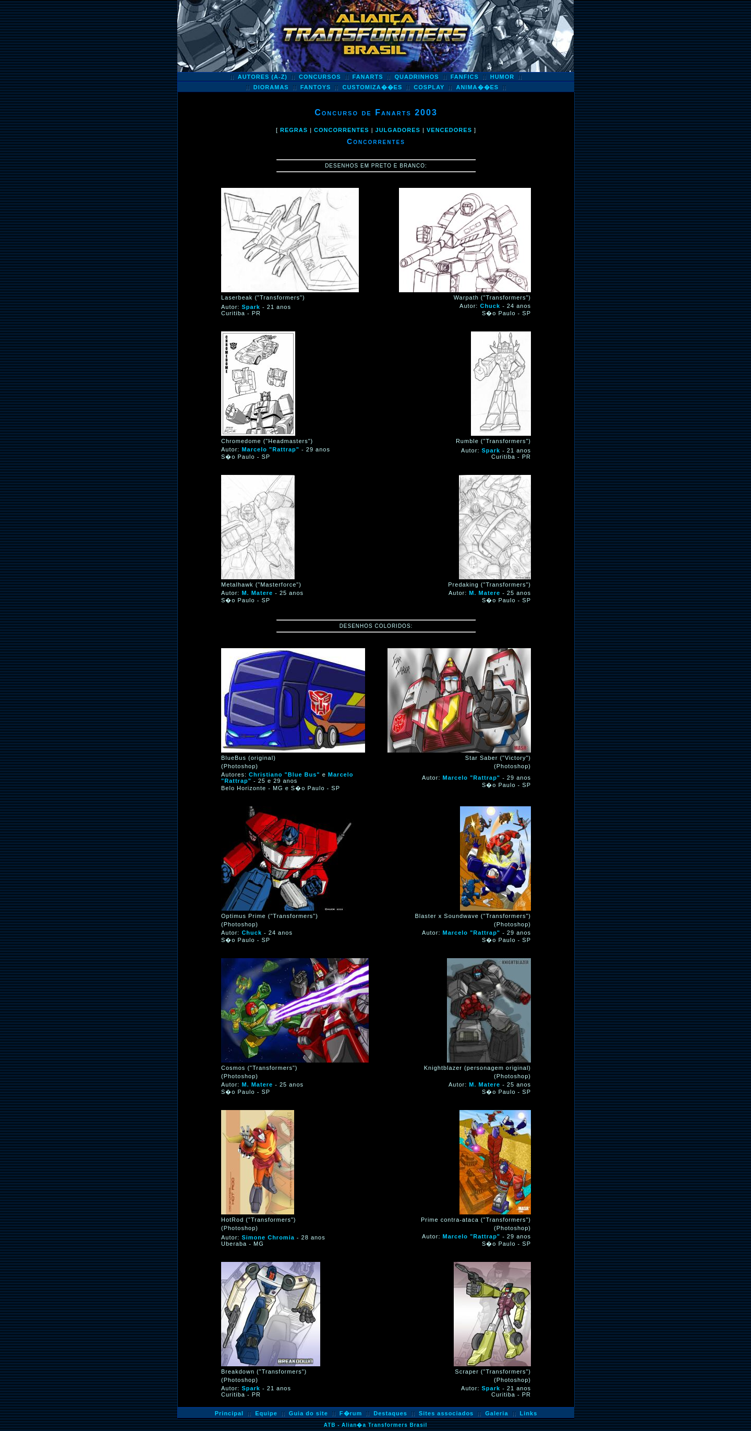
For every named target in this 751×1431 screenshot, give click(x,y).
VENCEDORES (449, 130)
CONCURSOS (320, 77)
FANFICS (465, 77)
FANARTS (368, 77)
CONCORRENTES (341, 130)
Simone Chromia (267, 1237)
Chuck (490, 306)
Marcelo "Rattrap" (270, 449)
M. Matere (257, 593)
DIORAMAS (271, 87)
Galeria (496, 1413)
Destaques (390, 1413)
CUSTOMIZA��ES (372, 87)
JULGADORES (398, 130)
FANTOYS (315, 87)
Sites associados (446, 1413)
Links (529, 1413)
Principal (229, 1413)
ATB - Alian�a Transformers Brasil (376, 1425)
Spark (250, 307)
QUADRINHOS (416, 77)
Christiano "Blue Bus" (284, 774)
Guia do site (308, 1413)
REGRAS (294, 130)
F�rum (351, 1413)
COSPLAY (429, 87)
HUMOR (502, 77)
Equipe (266, 1413)
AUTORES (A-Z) (262, 77)
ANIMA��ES (477, 87)
